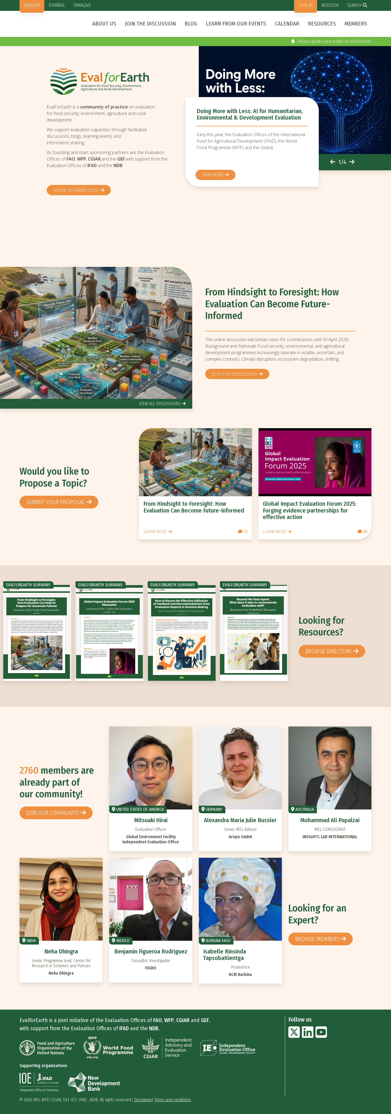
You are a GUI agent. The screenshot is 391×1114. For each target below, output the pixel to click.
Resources (322, 23)
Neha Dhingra (61, 951)
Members (356, 23)
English (32, 5)
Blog (191, 23)
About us (104, 23)
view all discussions (160, 403)
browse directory (328, 651)
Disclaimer (143, 1099)
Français (82, 5)
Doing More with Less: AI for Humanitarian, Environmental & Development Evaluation (250, 114)
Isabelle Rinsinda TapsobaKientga (224, 955)
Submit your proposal (55, 502)
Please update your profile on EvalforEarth (331, 41)
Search (354, 5)
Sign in (305, 5)
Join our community (52, 813)
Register (330, 5)
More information (76, 190)
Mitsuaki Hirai (151, 820)
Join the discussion (150, 23)
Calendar (287, 23)
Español (57, 5)
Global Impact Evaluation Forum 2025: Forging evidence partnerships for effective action (310, 510)
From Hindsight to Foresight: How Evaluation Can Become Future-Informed (272, 303)
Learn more (155, 531)
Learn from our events (236, 23)
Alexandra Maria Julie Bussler (240, 820)
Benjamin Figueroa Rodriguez (150, 951)
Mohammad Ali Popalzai (330, 820)
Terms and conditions (172, 1099)
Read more (212, 174)
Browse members (317, 939)
